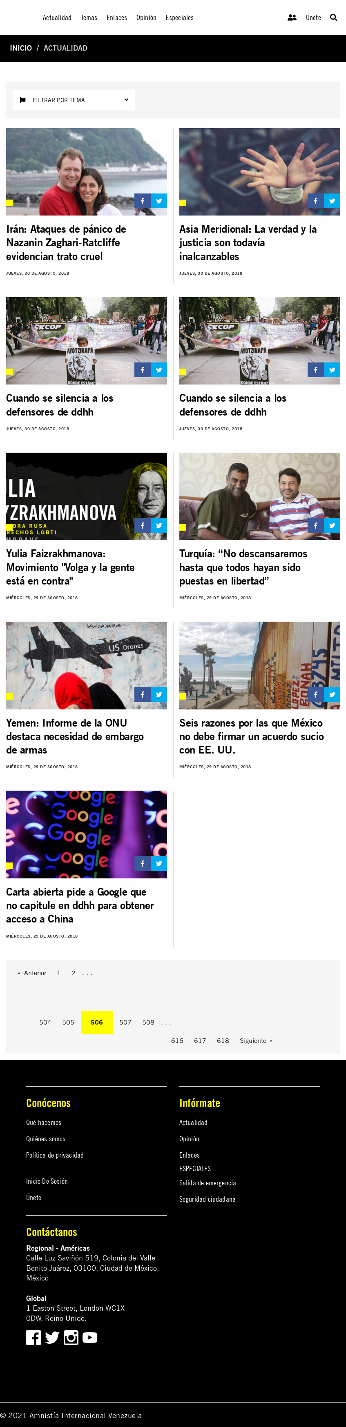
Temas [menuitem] (89, 17)
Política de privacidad (55, 1155)
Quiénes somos (46, 1138)
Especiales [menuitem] (180, 17)
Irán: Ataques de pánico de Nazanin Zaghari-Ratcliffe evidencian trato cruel (66, 242)
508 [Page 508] (148, 1022)
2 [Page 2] (73, 973)
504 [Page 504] (45, 1022)
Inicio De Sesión (47, 1181)
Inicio (21, 48)
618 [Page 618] (223, 1040)
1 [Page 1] (59, 973)
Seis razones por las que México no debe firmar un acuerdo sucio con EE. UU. (251, 736)
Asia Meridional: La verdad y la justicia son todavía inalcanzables (248, 242)
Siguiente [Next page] (253, 1040)
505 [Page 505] (68, 1022)
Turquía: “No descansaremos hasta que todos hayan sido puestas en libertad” (243, 567)
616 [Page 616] (177, 1040)
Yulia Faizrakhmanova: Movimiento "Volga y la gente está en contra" (70, 567)
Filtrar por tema (74, 99)
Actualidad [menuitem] (57, 17)
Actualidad (193, 1122)
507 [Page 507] (125, 1022)
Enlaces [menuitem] (117, 17)
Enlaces (189, 1155)
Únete (313, 17)
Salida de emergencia (208, 1182)
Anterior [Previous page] (35, 973)
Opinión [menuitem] (146, 17)
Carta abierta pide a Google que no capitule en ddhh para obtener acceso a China (80, 905)
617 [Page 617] (200, 1040)
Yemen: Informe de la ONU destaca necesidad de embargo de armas (75, 736)
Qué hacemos (43, 1122)
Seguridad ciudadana (207, 1199)
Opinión (189, 1138)
